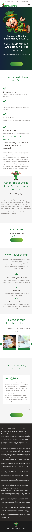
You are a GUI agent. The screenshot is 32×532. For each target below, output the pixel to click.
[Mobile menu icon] (29, 5)
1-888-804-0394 (8, 1)
